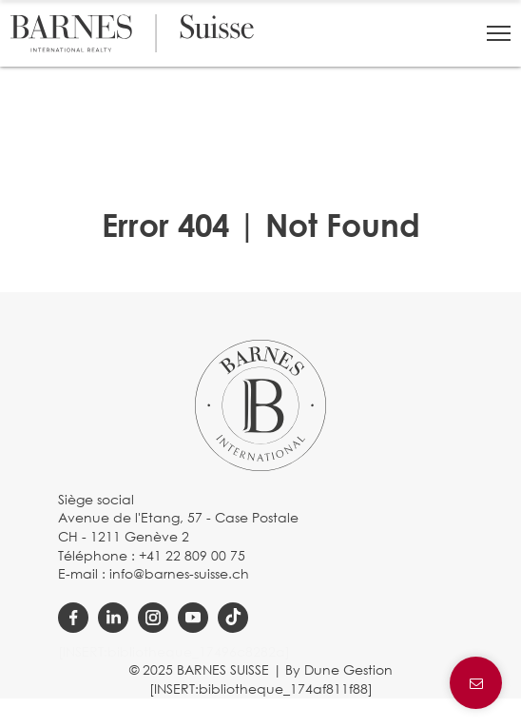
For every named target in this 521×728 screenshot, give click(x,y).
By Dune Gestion (339, 669)
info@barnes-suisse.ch (179, 573)
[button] (499, 33)
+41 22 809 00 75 (192, 555)
